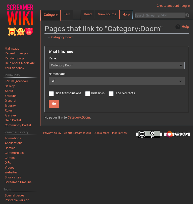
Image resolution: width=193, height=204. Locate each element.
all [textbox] (53, 80)
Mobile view (119, 133)
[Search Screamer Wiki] (160, 15)
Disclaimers (101, 133)
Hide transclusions (68, 93)
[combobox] (117, 65)
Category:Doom (62, 37)
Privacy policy (52, 133)
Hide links (98, 93)
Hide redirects (125, 93)
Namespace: (57, 74)
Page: (53, 58)
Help (181, 26)
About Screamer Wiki (77, 133)
